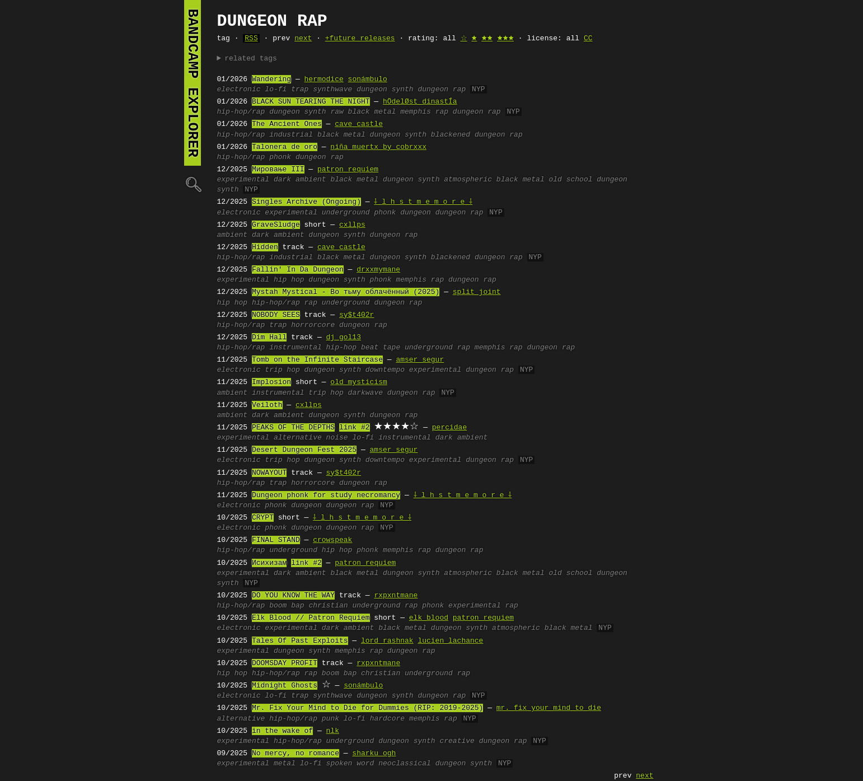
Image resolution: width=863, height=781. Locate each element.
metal (285, 764)
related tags (250, 59)
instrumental (278, 393)
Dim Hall (269, 338)
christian (328, 606)
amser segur (420, 360)
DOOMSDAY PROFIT (284, 663)
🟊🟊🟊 (505, 39)
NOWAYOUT (269, 473)
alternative (298, 438)
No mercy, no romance (295, 754)
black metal (341, 135)
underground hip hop (310, 550)
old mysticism (358, 382)
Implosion (271, 382)
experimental (243, 180)
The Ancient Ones (287, 124)
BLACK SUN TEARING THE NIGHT (311, 102)
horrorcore (313, 325)
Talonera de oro (284, 147)
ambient (232, 235)
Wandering (271, 79)
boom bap (286, 606)
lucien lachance (450, 641)
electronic (239, 90)
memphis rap (424, 112)
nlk (332, 731)
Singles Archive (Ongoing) (306, 202)
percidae (449, 428)
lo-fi (276, 90)
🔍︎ (192, 184)
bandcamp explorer (192, 83)
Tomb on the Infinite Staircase (317, 360)
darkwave (365, 393)
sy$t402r (356, 315)
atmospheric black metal (494, 180)
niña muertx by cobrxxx (378, 147)
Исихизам (269, 563)
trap (299, 90)
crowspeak (332, 540)
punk (330, 719)
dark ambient (300, 180)
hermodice (324, 79)
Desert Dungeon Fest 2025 (304, 450)
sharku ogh (374, 754)
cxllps (352, 225)
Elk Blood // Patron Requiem (311, 618)
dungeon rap (442, 90)
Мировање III (278, 170)
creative (456, 741)
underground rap (437, 348)
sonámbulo (367, 79)
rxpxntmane (396, 596)
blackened (450, 135)
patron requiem (347, 170)
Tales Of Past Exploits (300, 641)
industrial (291, 135)
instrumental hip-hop (313, 348)
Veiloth (267, 405)
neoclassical (404, 764)
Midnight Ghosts (284, 686)
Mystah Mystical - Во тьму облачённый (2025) (345, 292)
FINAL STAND (276, 540)
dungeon (415, 213)
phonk (280, 157)
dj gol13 (343, 338)
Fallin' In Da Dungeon (298, 270)
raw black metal (363, 112)
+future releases (360, 39)
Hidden (265, 247)
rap (310, 303)
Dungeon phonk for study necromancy (326, 495)
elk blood (428, 618)
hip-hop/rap (241, 112)
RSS (251, 39)
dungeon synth (385, 90)
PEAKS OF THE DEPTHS (293, 428)
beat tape (380, 348)
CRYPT (263, 518)
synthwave (332, 90)
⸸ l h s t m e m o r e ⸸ (424, 202)
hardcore (387, 719)
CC (588, 39)
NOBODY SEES (276, 315)
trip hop (282, 370)
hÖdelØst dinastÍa (420, 102)
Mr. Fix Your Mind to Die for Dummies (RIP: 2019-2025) (367, 708)
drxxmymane (378, 270)
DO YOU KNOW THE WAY (293, 596)
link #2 (354, 428)
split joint (477, 292)
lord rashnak (387, 641)
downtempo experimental (413, 370)
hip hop (289, 280)
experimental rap (483, 606)
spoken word (350, 764)
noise (337, 438)
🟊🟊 (487, 39)
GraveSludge (276, 225)
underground (346, 213)
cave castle (359, 124)
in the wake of (282, 731)
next (303, 39)
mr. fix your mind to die (548, 708)
